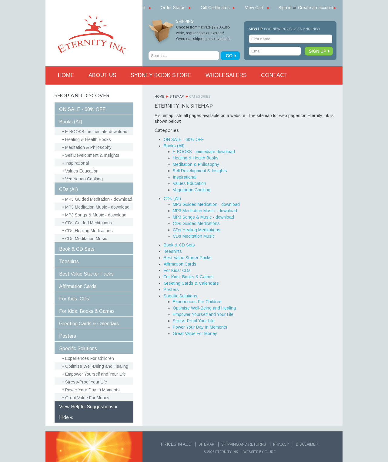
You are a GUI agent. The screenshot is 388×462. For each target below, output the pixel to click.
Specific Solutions (78, 348)
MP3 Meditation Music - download (97, 207)
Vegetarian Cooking (84, 178)
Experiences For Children (89, 358)
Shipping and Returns (243, 444)
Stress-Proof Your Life (86, 382)
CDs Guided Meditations (88, 222)
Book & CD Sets (77, 249)
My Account (135, 7)
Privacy (281, 444)
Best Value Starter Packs (86, 273)
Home (159, 96)
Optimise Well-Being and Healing (96, 366)
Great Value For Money (87, 397)
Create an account (315, 7)
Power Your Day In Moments (92, 389)
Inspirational (77, 163)
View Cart (254, 7)
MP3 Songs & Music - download (95, 215)
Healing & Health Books (88, 139)
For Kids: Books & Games (87, 311)
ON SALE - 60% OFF (82, 109)
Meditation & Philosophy (88, 147)
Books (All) (70, 121)
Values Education (82, 171)
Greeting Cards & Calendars (89, 323)
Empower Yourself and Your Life (95, 374)
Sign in (285, 7)
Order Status (173, 7)
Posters (67, 336)
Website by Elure (259, 452)
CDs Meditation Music (86, 238)
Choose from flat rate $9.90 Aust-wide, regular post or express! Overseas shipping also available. (203, 33)
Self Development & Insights (92, 155)
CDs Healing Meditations (89, 230)
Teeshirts (69, 261)
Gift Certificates (215, 7)
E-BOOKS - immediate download (96, 131)
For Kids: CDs (74, 298)
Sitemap (176, 96)
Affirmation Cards (77, 286)
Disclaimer (307, 444)
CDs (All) (68, 189)
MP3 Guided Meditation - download (98, 199)
